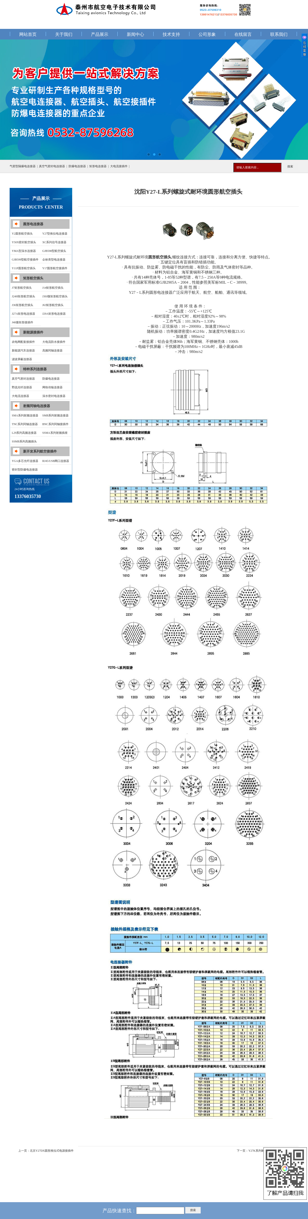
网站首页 (28, 34)
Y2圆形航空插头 (22, 233)
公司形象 (207, 34)
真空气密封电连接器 (52, 166)
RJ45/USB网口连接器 (55, 461)
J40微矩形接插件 (22, 322)
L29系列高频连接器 (24, 432)
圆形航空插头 (159, 257)
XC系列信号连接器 (54, 242)
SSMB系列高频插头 (24, 441)
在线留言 (243, 34)
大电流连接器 (20, 396)
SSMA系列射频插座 (55, 432)
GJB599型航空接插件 (25, 259)
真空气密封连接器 (23, 378)
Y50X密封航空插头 (24, 242)
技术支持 (171, 34)
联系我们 (279, 34)
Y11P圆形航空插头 (24, 268)
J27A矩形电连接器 (23, 313)
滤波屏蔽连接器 (22, 359)
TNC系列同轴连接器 (25, 424)
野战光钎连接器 (22, 387)
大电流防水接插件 (53, 342)
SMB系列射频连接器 (55, 415)
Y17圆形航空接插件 (55, 268)
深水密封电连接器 (53, 396)
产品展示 (99, 34)
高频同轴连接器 (52, 350)
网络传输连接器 (52, 387)
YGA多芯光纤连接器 (25, 461)
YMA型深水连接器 (24, 251)
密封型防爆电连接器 (25, 469)
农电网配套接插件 (23, 342)
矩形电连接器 (98, 166)
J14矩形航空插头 (53, 287)
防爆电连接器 (77, 166)
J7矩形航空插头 (22, 287)
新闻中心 (135, 34)
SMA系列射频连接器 (25, 415)
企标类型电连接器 (53, 259)
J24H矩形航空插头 (23, 296)
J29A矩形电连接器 (54, 313)
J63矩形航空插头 (53, 305)
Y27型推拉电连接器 (55, 233)
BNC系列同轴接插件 (55, 424)
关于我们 (63, 34)
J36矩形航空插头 (22, 305)
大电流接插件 (119, 166)
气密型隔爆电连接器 (23, 166)
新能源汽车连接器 (23, 350)
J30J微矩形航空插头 (55, 296)
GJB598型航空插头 (54, 251)
